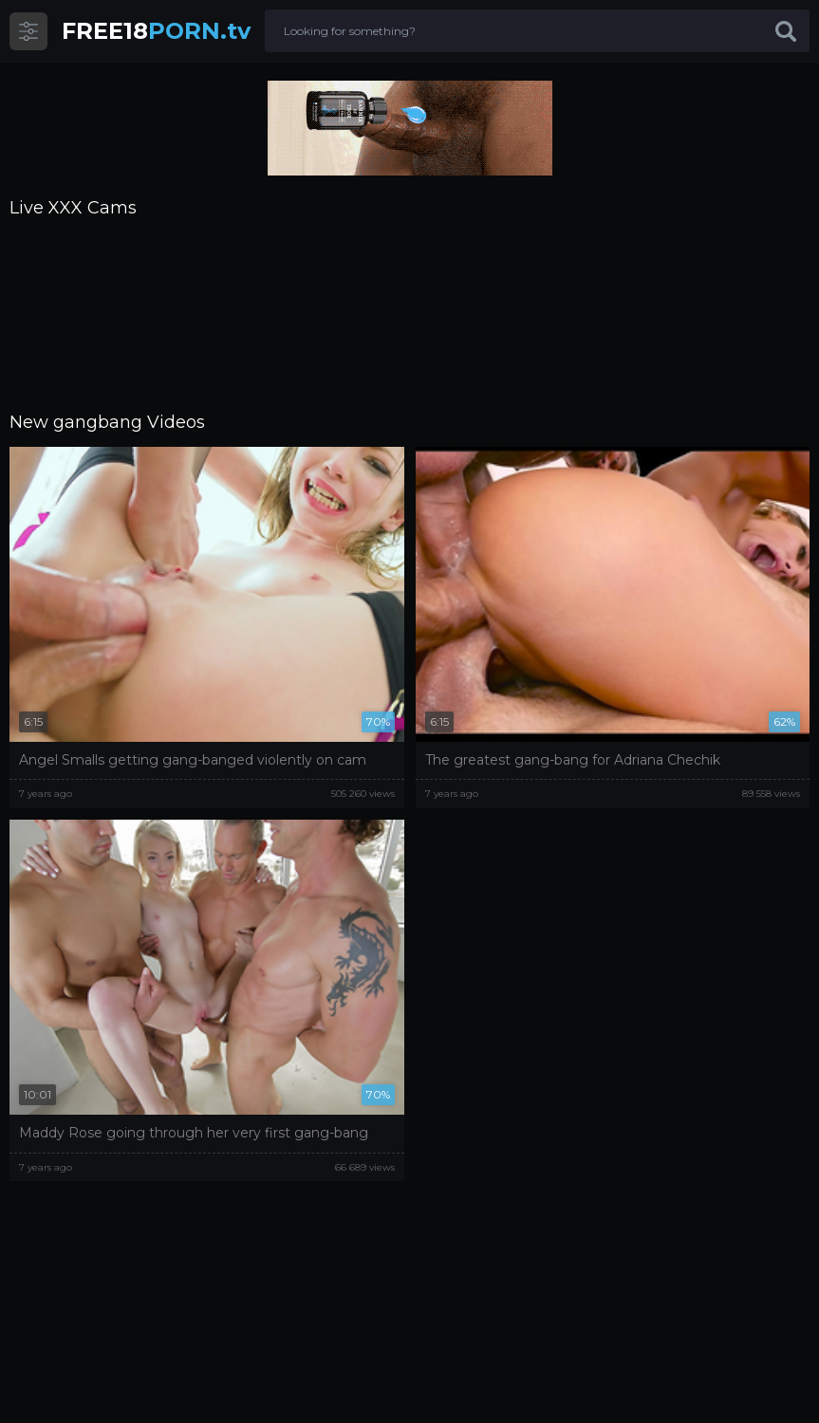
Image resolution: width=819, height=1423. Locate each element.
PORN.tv (156, 31)
